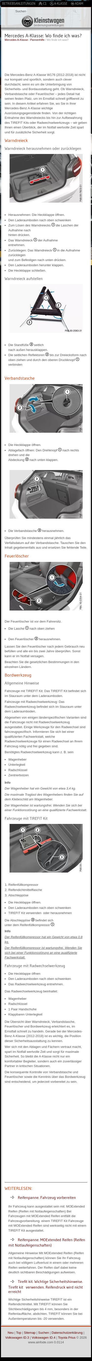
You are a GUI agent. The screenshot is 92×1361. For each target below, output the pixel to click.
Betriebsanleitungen (18, 3)
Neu (10, 1332)
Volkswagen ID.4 (43, 1337)
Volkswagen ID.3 (17, 1337)
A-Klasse (58, 3)
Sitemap (30, 1332)
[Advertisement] (46, 56)
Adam (77, 3)
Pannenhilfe (37, 39)
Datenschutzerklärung (67, 1332)
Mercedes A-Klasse (16, 39)
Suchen (43, 1332)
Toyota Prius (67, 1337)
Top (18, 1332)
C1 (42, 3)
